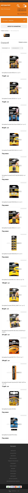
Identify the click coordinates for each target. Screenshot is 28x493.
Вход (2, 9)
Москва (25, 13)
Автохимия (13, 455)
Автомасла (13, 450)
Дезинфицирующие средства (13, 481)
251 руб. (6, 334)
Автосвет (13, 468)
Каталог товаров (14, 20)
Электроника (13, 471)
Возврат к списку (23, 42)
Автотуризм (13, 476)
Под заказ (5, 153)
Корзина (14, 491)
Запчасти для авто (13, 478)
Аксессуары (13, 473)
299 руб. (6, 360)
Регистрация (7, 9)
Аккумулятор (13, 453)
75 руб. (5, 102)
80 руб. (5, 309)
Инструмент (13, 463)
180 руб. (6, 283)
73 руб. (5, 76)
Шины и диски (13, 465)
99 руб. (5, 128)
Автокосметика (13, 458)
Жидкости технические (13, 460)
